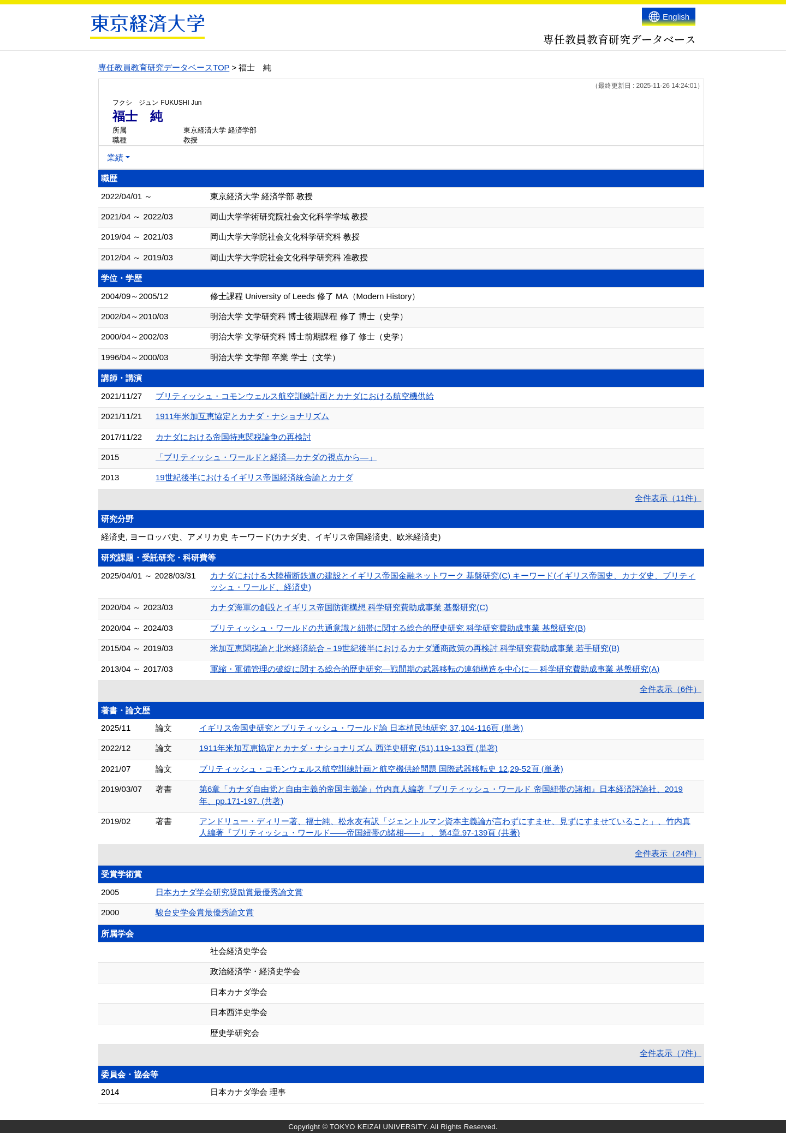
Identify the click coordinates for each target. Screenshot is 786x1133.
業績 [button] (115, 157)
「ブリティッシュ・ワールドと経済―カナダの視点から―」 (266, 457)
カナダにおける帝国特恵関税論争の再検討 (233, 437)
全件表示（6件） (670, 689)
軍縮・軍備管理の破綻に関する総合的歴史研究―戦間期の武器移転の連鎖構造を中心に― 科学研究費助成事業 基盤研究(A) (434, 668)
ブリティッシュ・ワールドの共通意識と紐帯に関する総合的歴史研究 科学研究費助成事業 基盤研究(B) (398, 628)
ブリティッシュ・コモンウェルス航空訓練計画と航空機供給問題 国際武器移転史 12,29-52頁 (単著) (381, 768)
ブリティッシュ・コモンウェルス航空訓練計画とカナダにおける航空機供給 (295, 396)
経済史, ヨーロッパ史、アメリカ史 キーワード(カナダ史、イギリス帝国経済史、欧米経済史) (271, 536)
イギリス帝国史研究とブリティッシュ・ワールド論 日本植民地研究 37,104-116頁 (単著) (361, 727)
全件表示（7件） (670, 1053)
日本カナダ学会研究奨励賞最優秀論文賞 (229, 892)
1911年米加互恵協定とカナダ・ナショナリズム (242, 416)
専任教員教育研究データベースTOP (163, 67)
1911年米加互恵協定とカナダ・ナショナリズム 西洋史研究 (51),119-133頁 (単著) (348, 748)
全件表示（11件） (668, 498)
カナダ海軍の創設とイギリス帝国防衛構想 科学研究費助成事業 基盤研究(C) (349, 607)
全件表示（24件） (668, 853)
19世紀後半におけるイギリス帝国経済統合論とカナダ (254, 477)
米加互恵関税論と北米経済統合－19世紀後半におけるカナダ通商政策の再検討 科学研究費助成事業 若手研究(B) (415, 648)
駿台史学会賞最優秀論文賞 (205, 912)
